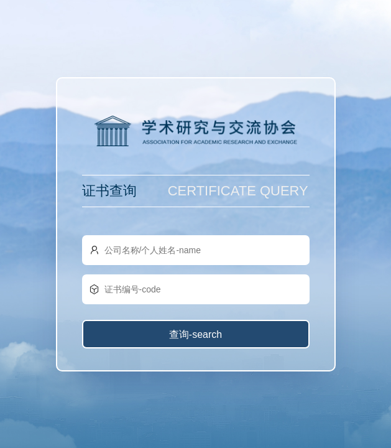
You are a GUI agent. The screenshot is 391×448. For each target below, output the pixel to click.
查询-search (195, 334)
